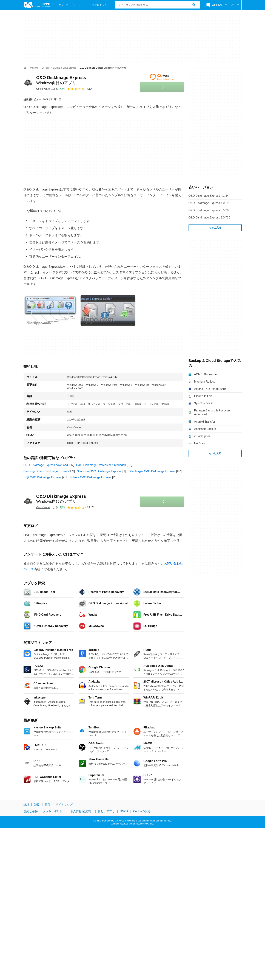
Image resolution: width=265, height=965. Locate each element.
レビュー (78, 5)
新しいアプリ (106, 811)
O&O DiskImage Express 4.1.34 (209, 195)
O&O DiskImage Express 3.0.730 (209, 217)
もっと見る (215, 227)
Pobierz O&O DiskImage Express (91, 477)
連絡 (37, 804)
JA (235, 5)
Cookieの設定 (141, 811)
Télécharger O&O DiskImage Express (152, 471)
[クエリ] (158, 5)
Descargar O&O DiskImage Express (46, 471)
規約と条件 (31, 811)
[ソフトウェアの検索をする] (194, 5)
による (47, 88)
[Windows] (34, 67)
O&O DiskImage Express (61, 499)
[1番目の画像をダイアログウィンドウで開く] (108, 310)
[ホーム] (25, 67)
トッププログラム (97, 5)
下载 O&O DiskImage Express (42, 477)
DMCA (124, 811)
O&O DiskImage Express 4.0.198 (209, 202)
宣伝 (47, 804)
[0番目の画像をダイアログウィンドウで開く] (51, 310)
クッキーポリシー (54, 811)
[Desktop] (46, 67)
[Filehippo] (37, 5)
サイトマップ (63, 804)
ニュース (64, 5)
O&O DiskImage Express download (46, 465)
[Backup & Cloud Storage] (64, 67)
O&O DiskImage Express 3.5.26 (209, 210)
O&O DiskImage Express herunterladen (101, 465)
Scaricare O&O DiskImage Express (99, 471)
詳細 (26, 804)
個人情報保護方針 (81, 811)
